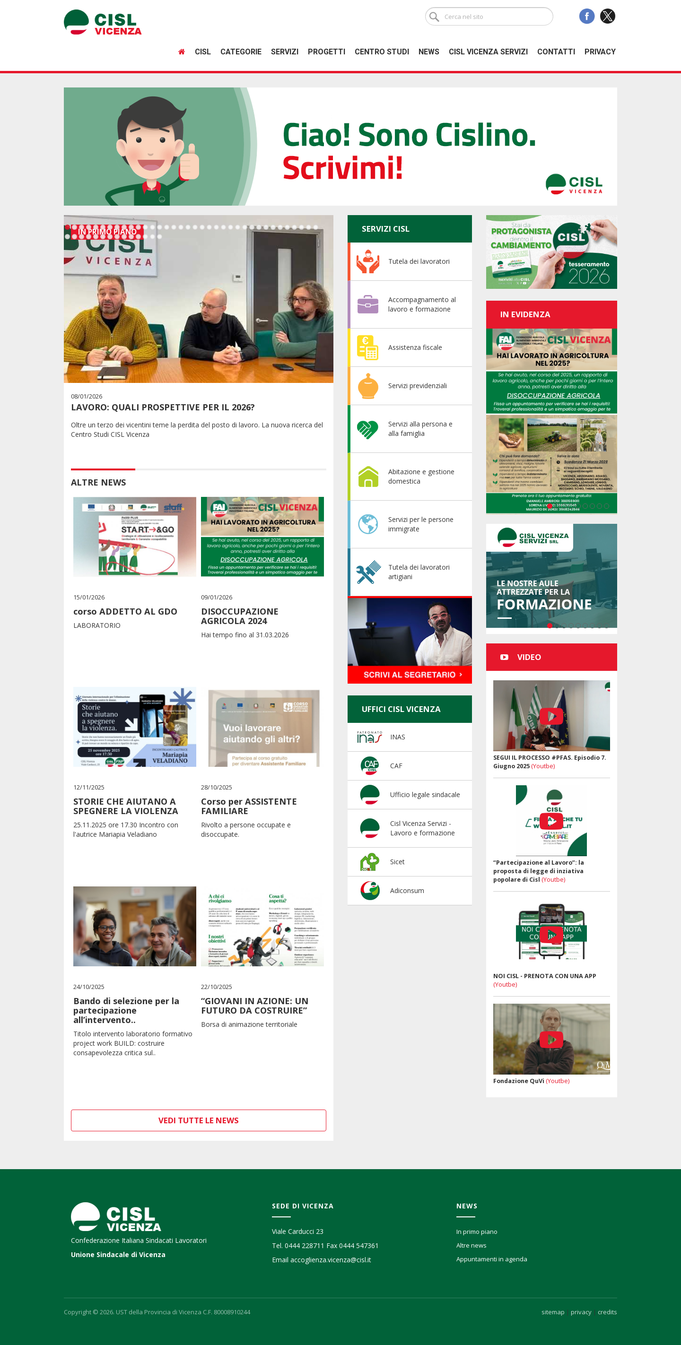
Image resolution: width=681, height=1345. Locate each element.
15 (166, 227)
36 (315, 227)
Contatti (556, 51)
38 (74, 236)
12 (145, 227)
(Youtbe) (543, 766)
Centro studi (382, 51)
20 (202, 227)
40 (88, 236)
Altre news (471, 1245)
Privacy (600, 51)
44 (117, 236)
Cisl (203, 51)
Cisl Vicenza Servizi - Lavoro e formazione (422, 828)
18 (188, 227)
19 (195, 227)
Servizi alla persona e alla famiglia (420, 428)
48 (145, 236)
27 (251, 227)
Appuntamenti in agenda (491, 1259)
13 (152, 227)
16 (173, 227)
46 (131, 236)
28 (259, 227)
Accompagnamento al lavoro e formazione (422, 304)
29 (266, 227)
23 (223, 227)
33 (294, 227)
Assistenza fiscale (415, 347)
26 (244, 227)
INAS (397, 736)
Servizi (284, 51)
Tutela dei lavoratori (419, 261)
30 (273, 227)
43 (110, 236)
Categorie (241, 51)
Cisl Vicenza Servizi (488, 51)
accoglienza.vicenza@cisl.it (330, 1259)
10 (131, 227)
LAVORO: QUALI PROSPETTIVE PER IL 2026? (163, 407)
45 (124, 236)
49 (152, 236)
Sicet (397, 861)
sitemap (553, 1312)
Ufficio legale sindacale (425, 794)
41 (95, 236)
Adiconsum (407, 890)
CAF (396, 765)
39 (81, 236)
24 (230, 227)
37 (67, 236)
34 (301, 227)
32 (287, 227)
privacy (581, 1312)
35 (308, 227)
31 (280, 227)
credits (607, 1312)
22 (216, 227)
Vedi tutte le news (198, 1120)
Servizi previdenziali (417, 385)
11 (138, 227)
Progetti (326, 51)
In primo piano (477, 1231)
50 (159, 236)
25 (237, 227)
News (429, 51)
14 (159, 227)
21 (209, 227)
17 (180, 227)
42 (102, 236)
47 (138, 236)
